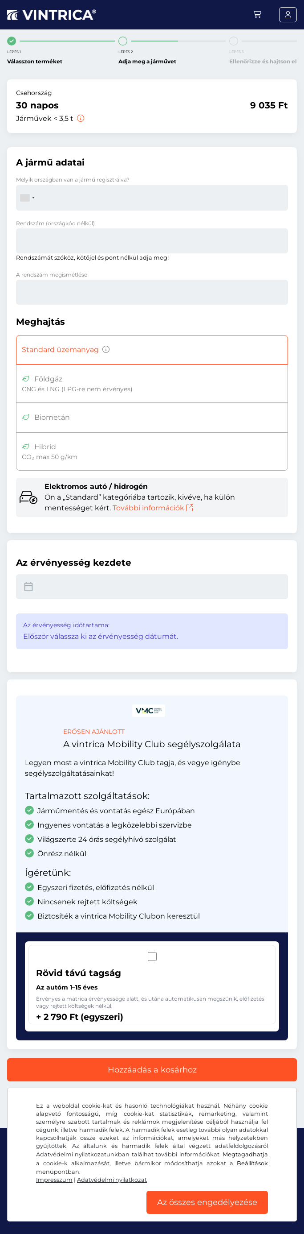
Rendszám (55, 223)
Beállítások (252, 1163)
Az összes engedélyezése (207, 1202)
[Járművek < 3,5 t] (79, 118)
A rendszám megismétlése (51, 274)
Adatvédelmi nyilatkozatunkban (83, 1154)
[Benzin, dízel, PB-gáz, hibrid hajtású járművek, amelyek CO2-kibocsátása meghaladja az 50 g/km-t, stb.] (104, 349)
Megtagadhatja (245, 1154)
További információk (153, 508)
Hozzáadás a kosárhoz (152, 1070)
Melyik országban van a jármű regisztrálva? (73, 179)
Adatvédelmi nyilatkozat (112, 1179)
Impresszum (54, 1179)
